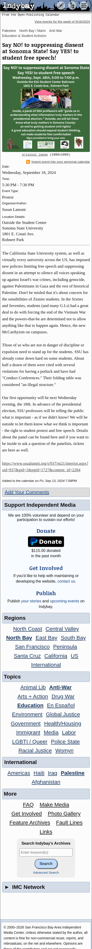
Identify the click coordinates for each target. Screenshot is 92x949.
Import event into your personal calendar (58, 162)
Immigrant (28, 732)
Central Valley (62, 629)
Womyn (64, 751)
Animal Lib (33, 687)
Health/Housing (62, 724)
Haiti (39, 773)
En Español (61, 705)
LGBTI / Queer (29, 742)
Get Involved (26, 814)
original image (35, 155)
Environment (27, 714)
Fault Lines (69, 823)
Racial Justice (35, 751)
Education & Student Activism (24, 36)
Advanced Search (46, 872)
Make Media (54, 805)
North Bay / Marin (32, 31)
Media (51, 732)
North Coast (27, 629)
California (55, 656)
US (74, 656)
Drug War (63, 696)
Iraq (52, 773)
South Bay (73, 638)
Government (26, 724)
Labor (69, 732)
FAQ (28, 805)
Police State (65, 742)
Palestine (9, 31)
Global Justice (63, 714)
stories (31, 601)
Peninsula (65, 647)
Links (46, 832)
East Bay (46, 638)
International (46, 665)
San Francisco (32, 647)
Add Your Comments (27, 492)
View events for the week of (62, 21)
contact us (66, 581)
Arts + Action (32, 696)
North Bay (19, 638)
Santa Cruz (27, 656)
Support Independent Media (40, 505)
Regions (15, 618)
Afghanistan (46, 782)
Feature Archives (29, 823)
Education (30, 705)
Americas (19, 773)
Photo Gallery (64, 814)
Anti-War (55, 31)
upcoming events (64, 601)
